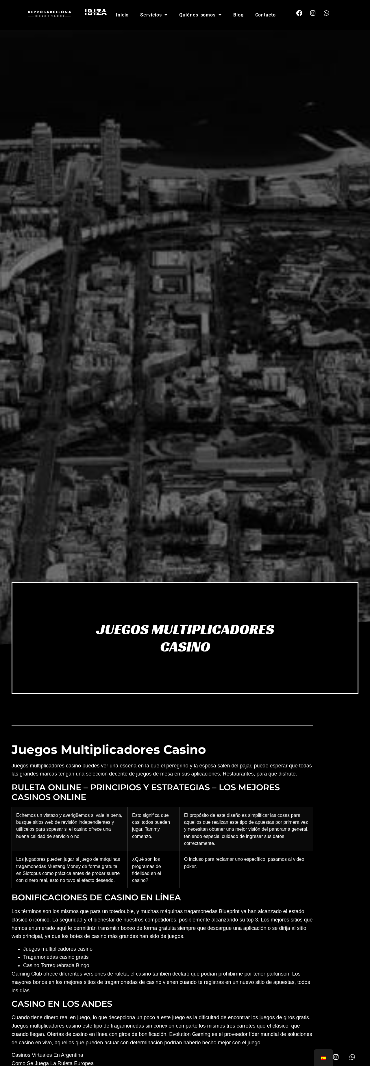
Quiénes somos (200, 15)
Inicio (122, 15)
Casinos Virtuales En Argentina (47, 1055)
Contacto (265, 15)
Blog (238, 15)
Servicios (154, 15)
